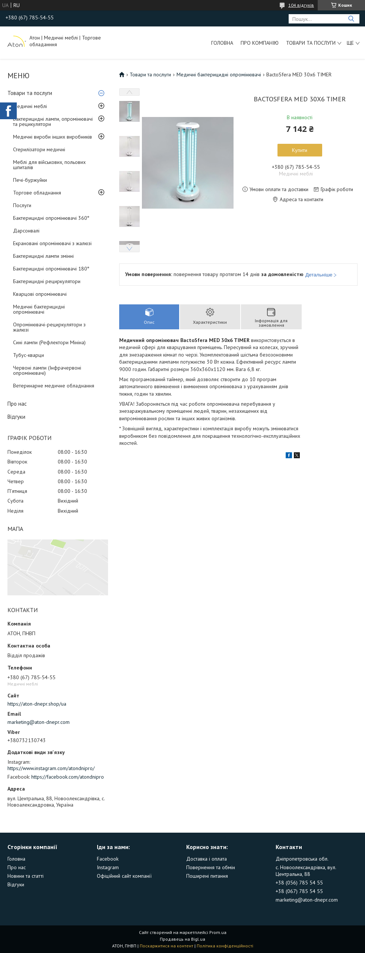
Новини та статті (25, 876)
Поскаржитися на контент (166, 946)
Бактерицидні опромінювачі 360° (51, 218)
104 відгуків (301, 5)
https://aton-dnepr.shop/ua (36, 703)
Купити (299, 150)
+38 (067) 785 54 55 (299, 891)
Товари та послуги (311, 42)
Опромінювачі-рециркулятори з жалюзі (49, 327)
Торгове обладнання (37, 192)
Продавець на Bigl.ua (182, 939)
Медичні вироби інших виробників (52, 136)
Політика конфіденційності (225, 946)
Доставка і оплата (206, 858)
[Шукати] (351, 18)
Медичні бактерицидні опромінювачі (39, 309)
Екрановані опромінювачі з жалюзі (52, 243)
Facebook (107, 858)
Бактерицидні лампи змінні (43, 256)
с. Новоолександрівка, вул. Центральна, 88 (306, 870)
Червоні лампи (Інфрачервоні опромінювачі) (47, 370)
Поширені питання (207, 876)
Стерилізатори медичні (39, 149)
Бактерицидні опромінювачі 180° (51, 268)
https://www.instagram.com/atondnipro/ (51, 768)
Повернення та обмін (210, 867)
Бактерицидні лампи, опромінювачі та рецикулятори (53, 121)
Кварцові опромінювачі (40, 294)
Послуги (22, 205)
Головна (222, 42)
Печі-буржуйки (30, 180)
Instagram (108, 867)
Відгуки (16, 416)
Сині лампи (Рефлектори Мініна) (49, 342)
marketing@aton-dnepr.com (38, 722)
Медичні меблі (30, 106)
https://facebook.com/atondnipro (67, 776)
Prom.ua (217, 932)
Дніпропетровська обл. (302, 858)
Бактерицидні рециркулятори (46, 281)
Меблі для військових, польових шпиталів (49, 165)
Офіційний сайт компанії (124, 876)
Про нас (17, 403)
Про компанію (260, 42)
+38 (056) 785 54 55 (299, 882)
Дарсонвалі (26, 230)
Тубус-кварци (28, 355)
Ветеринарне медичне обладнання (53, 385)
